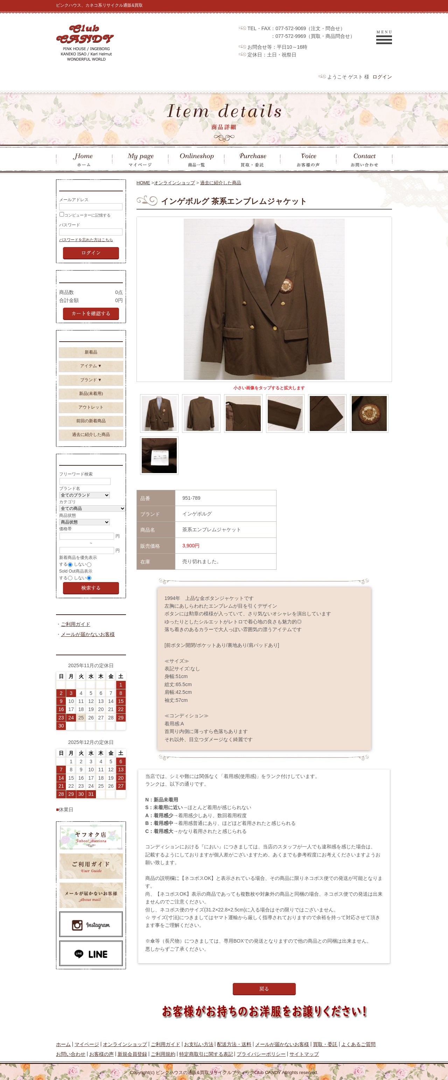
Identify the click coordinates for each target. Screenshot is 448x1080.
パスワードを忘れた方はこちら (86, 242)
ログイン (382, 77)
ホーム (63, 1044)
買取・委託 (325, 1044)
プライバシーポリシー (261, 1054)
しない (80, 571)
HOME (143, 182)
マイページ (87, 1044)
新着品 (91, 357)
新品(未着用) (91, 398)
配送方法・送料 (234, 1044)
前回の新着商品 (91, 426)
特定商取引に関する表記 (206, 1054)
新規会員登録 (132, 1054)
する (63, 571)
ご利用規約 (163, 1054)
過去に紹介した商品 (220, 182)
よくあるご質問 (358, 1044)
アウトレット (91, 412)
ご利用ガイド (75, 632)
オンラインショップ (174, 182)
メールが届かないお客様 (88, 642)
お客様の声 (101, 1054)
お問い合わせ (70, 1054)
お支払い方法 (199, 1044)
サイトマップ (304, 1054)
